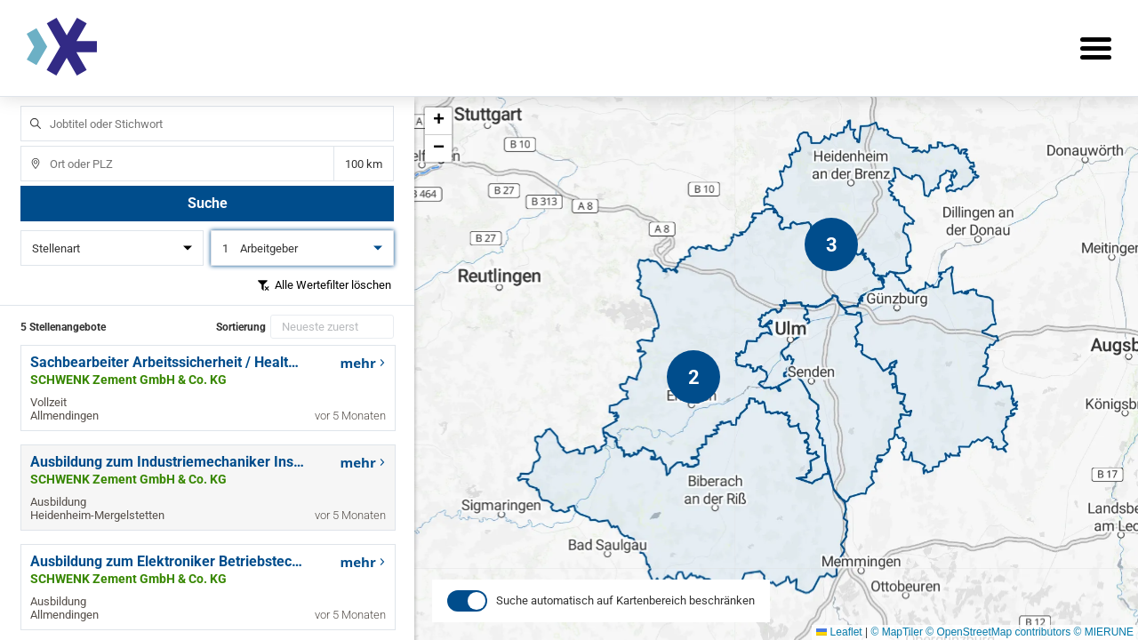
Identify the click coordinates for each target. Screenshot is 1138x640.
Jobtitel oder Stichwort (27, 106)
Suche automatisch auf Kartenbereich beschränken (625, 621)
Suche (208, 203)
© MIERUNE (1103, 632)
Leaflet (839, 632)
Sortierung (241, 327)
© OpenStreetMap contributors (998, 632)
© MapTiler (896, 632)
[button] (831, 244)
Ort (27, 146)
